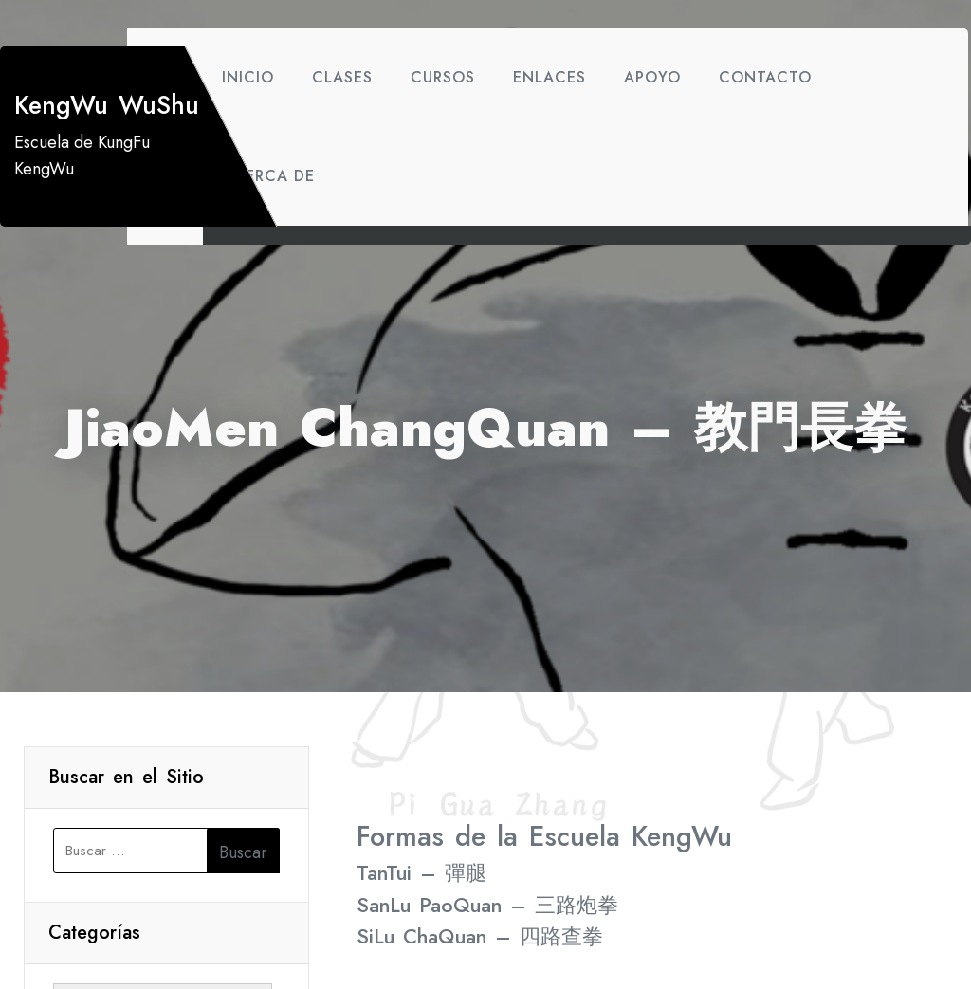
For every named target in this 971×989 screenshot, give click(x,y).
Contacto (765, 77)
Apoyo (652, 77)
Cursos (443, 77)
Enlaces (549, 77)
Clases (342, 77)
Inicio (248, 77)
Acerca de (268, 176)
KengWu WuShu (106, 105)
